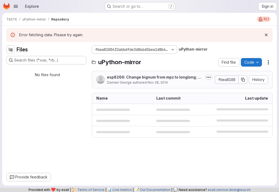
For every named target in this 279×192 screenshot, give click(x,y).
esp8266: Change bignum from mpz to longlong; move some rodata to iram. (154, 77)
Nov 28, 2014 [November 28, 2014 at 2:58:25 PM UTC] (158, 82)
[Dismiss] (266, 35)
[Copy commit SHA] (243, 79)
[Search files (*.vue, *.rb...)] (46, 60)
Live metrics (122, 190)
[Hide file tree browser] (10, 49)
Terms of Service (91, 190)
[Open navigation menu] (15, 6)
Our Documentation (155, 190)
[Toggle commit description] (208, 77)
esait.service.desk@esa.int (229, 190)
